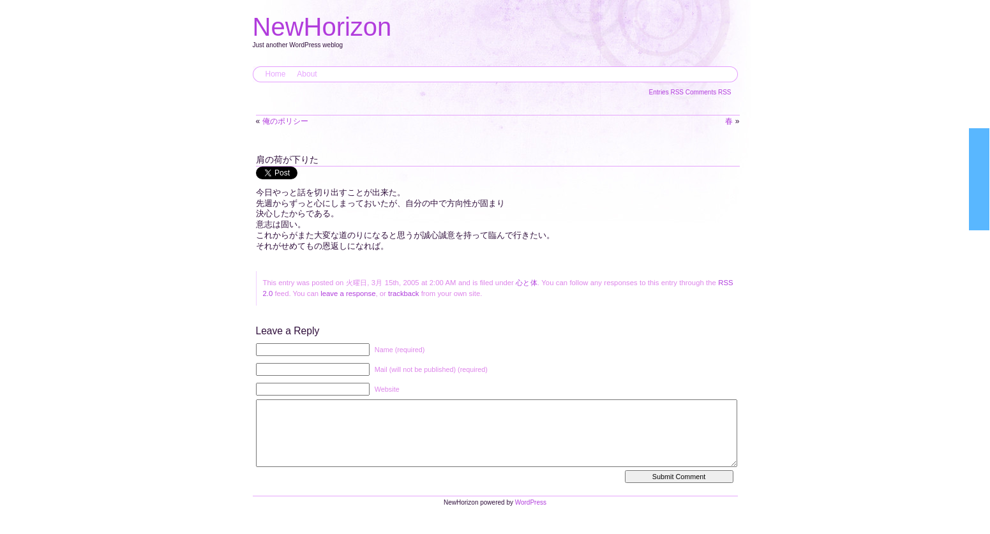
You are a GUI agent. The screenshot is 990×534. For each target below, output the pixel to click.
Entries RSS (667, 92)
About (307, 74)
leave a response (347, 293)
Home (276, 74)
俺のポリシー (285, 121)
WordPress (530, 515)
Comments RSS (708, 92)
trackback (403, 293)
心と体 (526, 282)
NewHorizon (322, 27)
